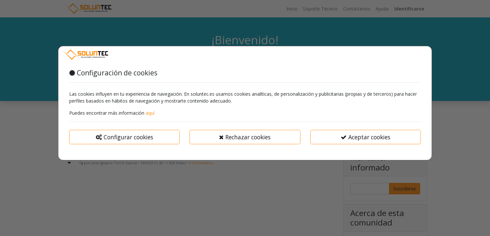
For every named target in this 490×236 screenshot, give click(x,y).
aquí (150, 113)
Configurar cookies (124, 137)
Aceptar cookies (365, 137)
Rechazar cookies (245, 137)
